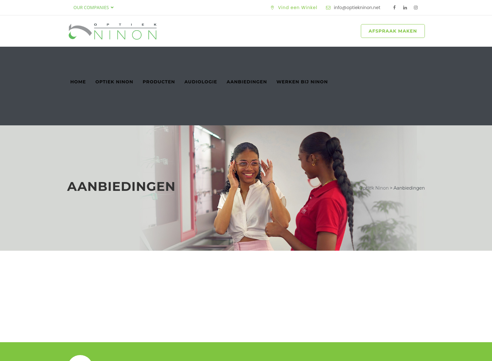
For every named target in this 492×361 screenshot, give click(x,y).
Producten (159, 56)
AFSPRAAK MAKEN (393, 31)
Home (78, 56)
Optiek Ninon (114, 56)
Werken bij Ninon (302, 56)
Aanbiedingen (247, 56)
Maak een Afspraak (383, 308)
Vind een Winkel (298, 7)
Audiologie (200, 56)
